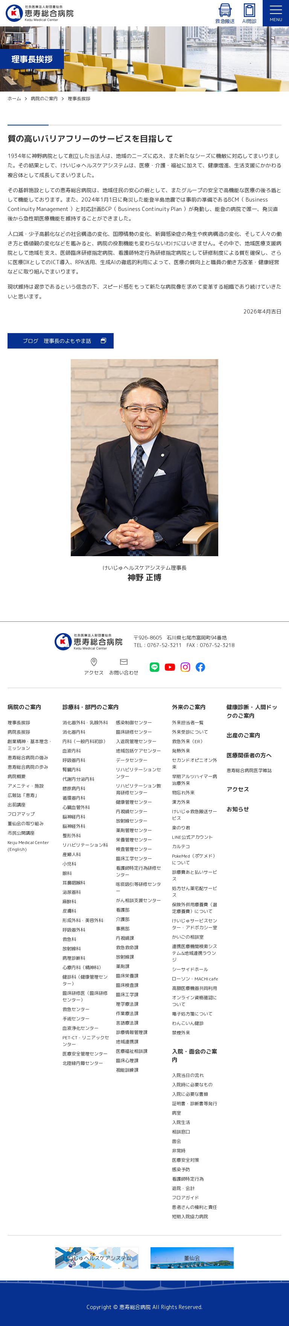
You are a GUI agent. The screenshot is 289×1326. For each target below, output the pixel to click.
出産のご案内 (243, 735)
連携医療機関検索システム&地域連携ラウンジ (194, 953)
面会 (176, 1141)
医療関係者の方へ (249, 755)
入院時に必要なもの (192, 1084)
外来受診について (190, 732)
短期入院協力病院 (190, 1216)
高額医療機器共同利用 (194, 988)
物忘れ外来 (183, 792)
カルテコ (181, 846)
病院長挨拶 (19, 732)
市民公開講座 (21, 833)
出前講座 (17, 804)
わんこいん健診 (188, 1023)
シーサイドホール (190, 969)
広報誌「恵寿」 (23, 795)
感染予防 (181, 1169)
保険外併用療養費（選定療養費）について (194, 908)
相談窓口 (181, 1132)
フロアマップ (21, 814)
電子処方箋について (192, 1014)
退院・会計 (183, 1188)
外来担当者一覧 (188, 722)
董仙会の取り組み (26, 823)
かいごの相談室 (188, 937)
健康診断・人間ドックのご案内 (252, 711)
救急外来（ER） (188, 741)
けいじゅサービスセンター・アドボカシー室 (194, 924)
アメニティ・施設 (26, 786)
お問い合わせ (123, 672)
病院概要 (17, 776)
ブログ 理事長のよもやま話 (57, 340)
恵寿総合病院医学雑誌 (249, 770)
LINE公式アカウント (192, 837)
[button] (276, 13)
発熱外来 (181, 751)
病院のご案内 (24, 707)
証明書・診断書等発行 (194, 1103)
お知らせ (238, 809)
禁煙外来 (181, 1032)
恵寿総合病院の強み (28, 757)
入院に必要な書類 (190, 1094)
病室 (176, 1113)
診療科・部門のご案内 (90, 707)
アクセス (93, 672)
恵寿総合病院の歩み (28, 767)
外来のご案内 (189, 707)
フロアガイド (185, 1197)
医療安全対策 (185, 1160)
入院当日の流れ (188, 1075)
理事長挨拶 (19, 722)
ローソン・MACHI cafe (195, 979)
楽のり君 (181, 827)
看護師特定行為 (188, 1179)
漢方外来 (181, 802)
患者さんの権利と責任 (194, 1207)
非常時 (179, 1150)
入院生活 (181, 1122)
